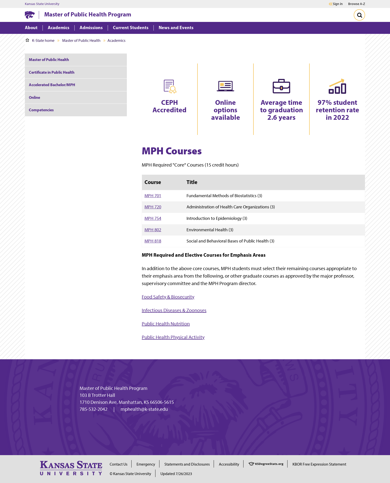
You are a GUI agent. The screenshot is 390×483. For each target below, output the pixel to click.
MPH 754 (153, 218)
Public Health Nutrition (166, 324)
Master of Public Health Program (87, 14)
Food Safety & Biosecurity (168, 297)
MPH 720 (153, 207)
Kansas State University (42, 4)
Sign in (338, 4)
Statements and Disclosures (187, 464)
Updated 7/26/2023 (176, 473)
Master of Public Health (81, 40)
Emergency (146, 464)
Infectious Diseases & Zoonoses (174, 310)
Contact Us (118, 464)
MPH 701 (153, 195)
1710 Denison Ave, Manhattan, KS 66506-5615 (127, 402)
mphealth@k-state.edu (144, 409)
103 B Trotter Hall (97, 395)
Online (34, 97)
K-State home (40, 40)
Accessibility (229, 464)
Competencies (41, 109)
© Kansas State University (130, 473)
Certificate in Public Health (51, 72)
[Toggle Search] (359, 15)
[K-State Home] (30, 15)
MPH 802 (153, 230)
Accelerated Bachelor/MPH (52, 84)
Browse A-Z (356, 4)
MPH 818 (153, 241)
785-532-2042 (93, 409)
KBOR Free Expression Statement (319, 464)
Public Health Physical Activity (173, 337)
